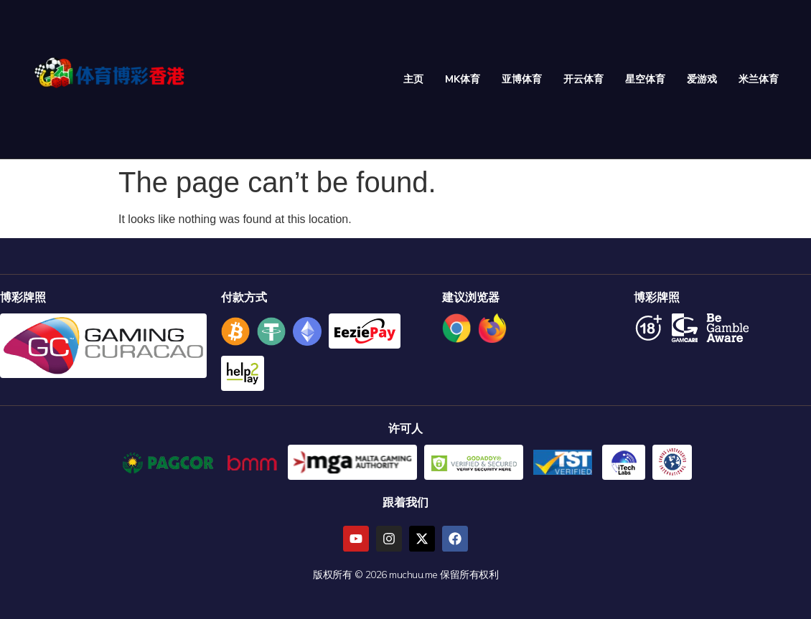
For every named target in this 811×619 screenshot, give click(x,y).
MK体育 (462, 79)
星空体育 (645, 79)
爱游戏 (702, 79)
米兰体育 (759, 79)
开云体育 (583, 79)
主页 (413, 79)
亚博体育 (522, 79)
